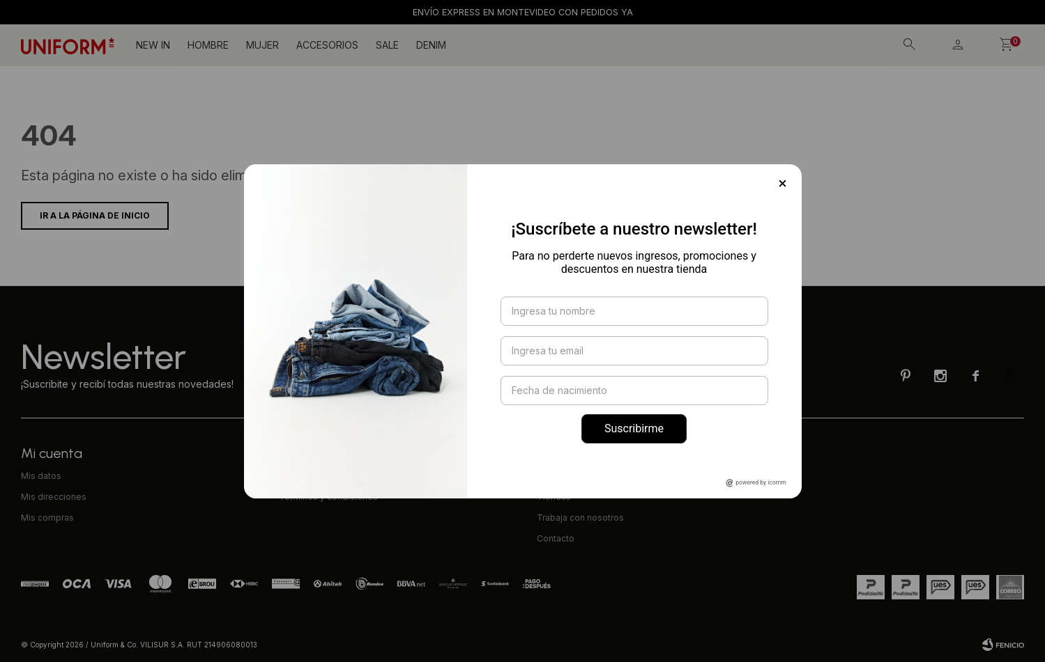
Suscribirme (634, 428)
